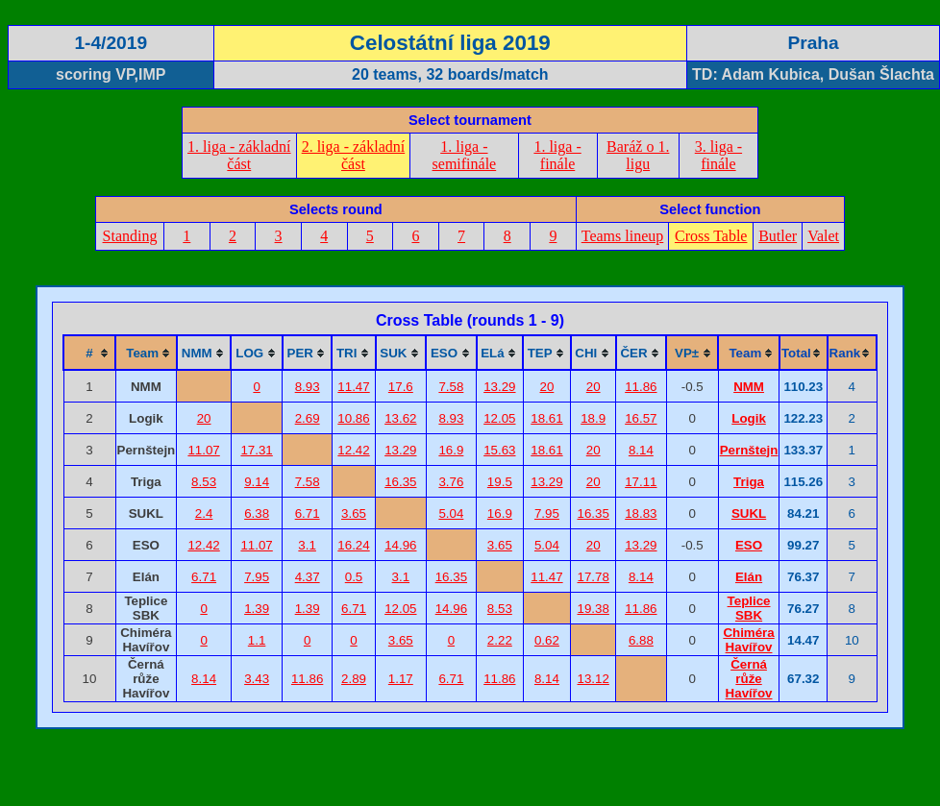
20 (547, 386)
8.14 (641, 450)
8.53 (203, 482)
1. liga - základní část (239, 155)
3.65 (353, 513)
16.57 (640, 418)
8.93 (307, 386)
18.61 (546, 418)
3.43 (256, 679)
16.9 (450, 450)
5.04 (450, 513)
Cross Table (711, 236)
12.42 (353, 450)
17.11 (640, 482)
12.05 (499, 418)
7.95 (546, 513)
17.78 (593, 577)
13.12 (593, 679)
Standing (130, 236)
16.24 (353, 545)
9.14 (256, 482)
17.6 (400, 386)
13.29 (499, 386)
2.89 (353, 679)
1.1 (257, 640)
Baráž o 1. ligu (637, 155)
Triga (748, 482)
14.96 (400, 545)
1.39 (256, 608)
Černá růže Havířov (749, 678)
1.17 (400, 679)
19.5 (499, 482)
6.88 (641, 640)
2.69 (307, 418)
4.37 (307, 577)
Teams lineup (622, 236)
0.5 (354, 577)
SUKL (748, 513)
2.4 (204, 513)
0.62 (546, 640)
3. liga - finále (718, 155)
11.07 (203, 450)
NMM (748, 386)
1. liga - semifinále (465, 155)
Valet (823, 236)
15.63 (499, 450)
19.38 (593, 608)
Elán (748, 577)
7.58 (450, 386)
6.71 (307, 513)
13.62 (400, 418)
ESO (748, 545)
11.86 (640, 386)
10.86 (353, 418)
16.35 (400, 482)
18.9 (593, 418)
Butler (777, 236)
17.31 (256, 450)
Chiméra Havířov (748, 639)
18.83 (640, 513)
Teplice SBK (749, 608)
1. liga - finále (557, 155)
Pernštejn (749, 450)
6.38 (256, 513)
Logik (748, 418)
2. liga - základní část (354, 155)
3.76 (450, 482)
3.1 (307, 545)
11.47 (353, 386)
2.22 (499, 640)
